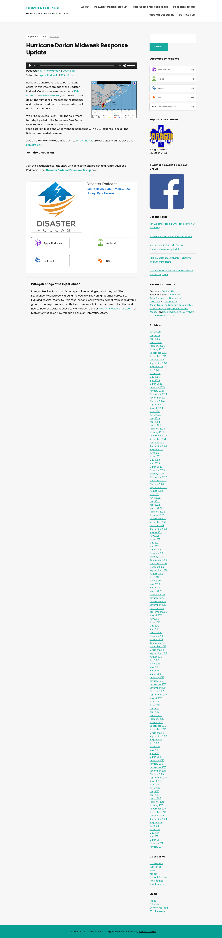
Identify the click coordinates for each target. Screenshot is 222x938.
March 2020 (156, 591)
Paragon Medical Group (110, 7)
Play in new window (48, 71)
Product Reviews (158, 877)
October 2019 (157, 608)
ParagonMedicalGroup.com (115, 308)
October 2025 (157, 359)
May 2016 (154, 750)
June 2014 (155, 829)
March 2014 (156, 839)
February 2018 (157, 677)
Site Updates (156, 880)
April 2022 (155, 504)
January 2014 (157, 846)
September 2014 (158, 819)
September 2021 (158, 529)
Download (68, 71)
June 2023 (155, 456)
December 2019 (158, 601)
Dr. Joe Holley (84, 140)
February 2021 (157, 553)
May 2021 (154, 542)
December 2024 (158, 394)
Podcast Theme (147, 931)
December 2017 (158, 684)
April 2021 (154, 546)
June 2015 (155, 788)
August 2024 (156, 408)
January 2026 (157, 349)
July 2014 (154, 826)
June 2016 (155, 746)
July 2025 (154, 370)
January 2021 (156, 556)
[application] (81, 65)
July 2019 (154, 618)
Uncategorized (157, 884)
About (85, 7)
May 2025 (155, 376)
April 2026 (155, 338)
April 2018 (154, 670)
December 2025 (158, 352)
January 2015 (156, 805)
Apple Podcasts (48, 75)
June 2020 (155, 580)
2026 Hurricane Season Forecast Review (171, 236)
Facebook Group (184, 7)
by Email (43, 261)
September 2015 (158, 777)
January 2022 (157, 515)
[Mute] (124, 65)
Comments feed (159, 907)
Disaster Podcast (43, 8)
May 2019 (154, 625)
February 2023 (157, 470)
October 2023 (157, 442)
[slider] (77, 65)
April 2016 (154, 753)
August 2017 (156, 698)
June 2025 (155, 373)
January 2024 (157, 432)
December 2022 (158, 477)
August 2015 (156, 781)
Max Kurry (155, 301)
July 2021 (154, 535)
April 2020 (155, 587)
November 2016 (158, 729)
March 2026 (156, 342)
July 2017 (154, 701)
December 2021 (158, 518)
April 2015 (154, 795)
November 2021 (158, 522)
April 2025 (155, 380)
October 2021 (157, 525)
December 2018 (158, 643)
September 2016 (158, 736)
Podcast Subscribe (161, 15)
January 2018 (156, 681)
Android (105, 243)
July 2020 (155, 577)
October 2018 (157, 649)
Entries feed (156, 904)
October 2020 (157, 567)
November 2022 (158, 480)
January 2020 (157, 598)
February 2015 (157, 801)
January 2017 (156, 722)
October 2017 (157, 691)
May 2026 (155, 335)
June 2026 (155, 332)
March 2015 (155, 798)
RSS (62, 75)
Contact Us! (187, 15)
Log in (153, 900)
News (152, 870)
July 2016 (154, 743)
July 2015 (154, 784)
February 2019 (157, 636)
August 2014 (156, 822)
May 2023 (155, 459)
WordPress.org (157, 911)
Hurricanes (155, 866)
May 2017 (154, 708)
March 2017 (156, 715)
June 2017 (155, 705)
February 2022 (157, 511)
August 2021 (156, 532)
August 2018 (156, 656)
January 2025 (157, 390)
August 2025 (156, 366)
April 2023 (155, 463)
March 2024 (156, 425)
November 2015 (158, 770)
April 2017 (154, 712)
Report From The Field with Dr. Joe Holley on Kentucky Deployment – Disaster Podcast (171, 308)
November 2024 (158, 397)
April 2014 (154, 836)
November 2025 (158, 356)
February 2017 (157, 718)
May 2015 (154, 791)
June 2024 (155, 415)
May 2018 (154, 667)
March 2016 (156, 756)
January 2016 (156, 763)
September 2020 (159, 570)
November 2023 (158, 439)
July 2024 (155, 411)
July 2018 (154, 660)
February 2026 (157, 345)
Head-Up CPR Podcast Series (150, 7)
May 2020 (155, 584)
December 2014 (158, 808)
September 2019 (158, 611)
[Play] (30, 65)
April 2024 (155, 421)
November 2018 (158, 646)
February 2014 (157, 843)
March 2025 (156, 383)
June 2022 (155, 497)
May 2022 (155, 501)
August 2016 (156, 739)
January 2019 (156, 639)
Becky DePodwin (50, 95)
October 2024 (157, 401)
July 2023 (154, 452)
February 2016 (157, 760)
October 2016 (157, 732)
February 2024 (157, 428)
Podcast (54, 36)
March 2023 (156, 466)
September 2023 (158, 446)
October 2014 (157, 815)
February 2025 (157, 387)
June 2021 (155, 539)
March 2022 (156, 508)
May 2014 (154, 832)
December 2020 (158, 560)
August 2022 (156, 490)
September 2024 (159, 404)
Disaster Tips (156, 863)
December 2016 (158, 725)
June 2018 (155, 663)
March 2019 (156, 632)
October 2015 (157, 774)
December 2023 (158, 435)
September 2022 (158, 487)
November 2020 (158, 563)
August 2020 (156, 573)
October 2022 (157, 484)
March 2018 (156, 674)
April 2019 (154, 629)
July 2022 (154, 494)
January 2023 (157, 473)
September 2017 (158, 694)
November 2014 (158, 812)
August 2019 (156, 615)
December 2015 (158, 767)
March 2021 (155, 549)
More (70, 75)
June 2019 (155, 622)
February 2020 (157, 594)
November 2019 (158, 604)
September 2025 (158, 363)
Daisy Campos (157, 298)
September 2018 (158, 653)
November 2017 (158, 687)
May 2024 (155, 418)
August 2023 (156, 449)
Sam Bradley (33, 145)
